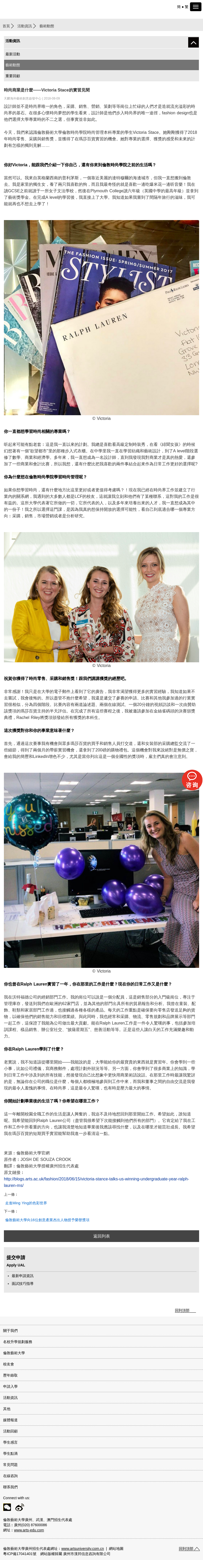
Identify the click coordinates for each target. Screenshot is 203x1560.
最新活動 (12, 54)
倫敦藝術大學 (14, 1353)
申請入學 (10, 1386)
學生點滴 (10, 1453)
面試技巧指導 (23, 1283)
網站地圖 (116, 1548)
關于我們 (10, 1330)
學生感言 (10, 1442)
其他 (6, 1409)
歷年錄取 (10, 1375)
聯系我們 (10, 1487)
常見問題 (10, 1465)
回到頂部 (182, 1310)
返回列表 (101, 1236)
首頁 (6, 26)
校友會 (8, 1364)
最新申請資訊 (23, 1276)
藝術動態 (12, 65)
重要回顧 (12, 76)
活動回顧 (10, 1431)
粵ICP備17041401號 (19, 1554)
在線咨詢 (10, 1476)
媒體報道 (10, 1420)
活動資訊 (24, 26)
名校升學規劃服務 (17, 1342)
